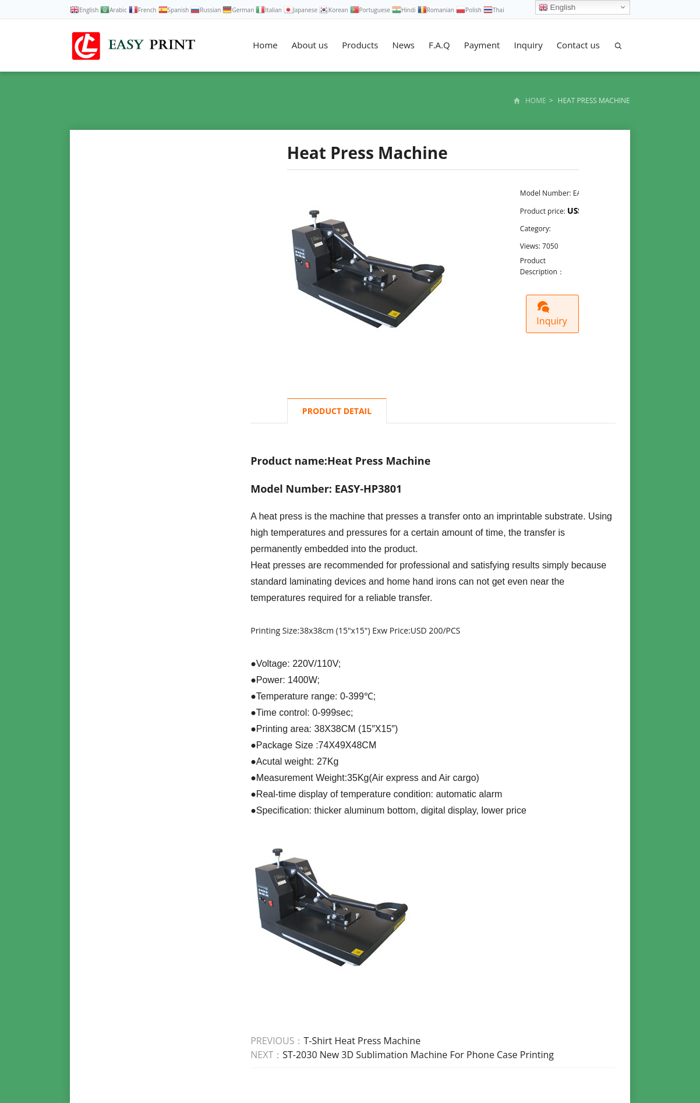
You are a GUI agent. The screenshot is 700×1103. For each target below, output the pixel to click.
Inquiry (528, 45)
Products (360, 45)
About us (310, 45)
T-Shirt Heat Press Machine (361, 1040)
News (403, 45)
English (557, 7)
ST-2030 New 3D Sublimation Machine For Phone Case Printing (418, 1054)
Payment (482, 45)
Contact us (578, 45)
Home (265, 45)
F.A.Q (439, 45)
